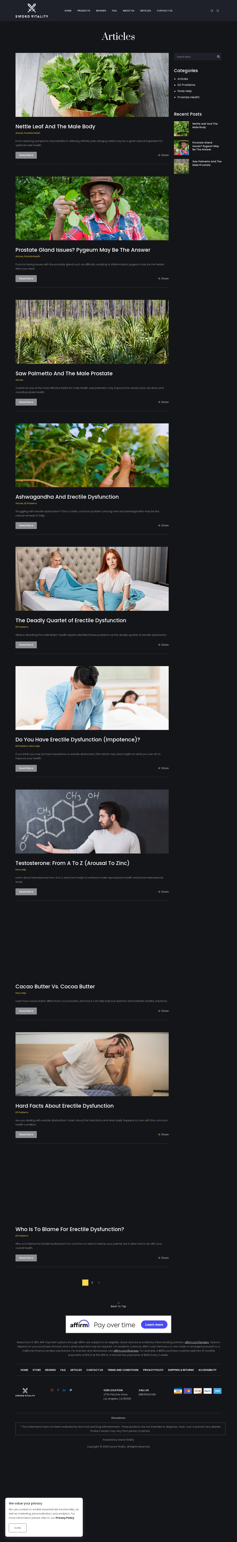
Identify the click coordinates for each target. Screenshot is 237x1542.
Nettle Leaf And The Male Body (55, 126)
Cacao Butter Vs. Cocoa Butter (55, 986)
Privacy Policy (153, 1370)
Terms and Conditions (123, 1370)
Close (17, 1528)
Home (24, 1370)
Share (165, 155)
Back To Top (118, 1306)
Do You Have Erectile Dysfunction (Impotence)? (77, 739)
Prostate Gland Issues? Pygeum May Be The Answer (82, 249)
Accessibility (207, 1370)
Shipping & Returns (181, 1370)
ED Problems (30, 503)
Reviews (50, 1370)
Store (37, 1370)
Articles (19, 132)
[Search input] (195, 56)
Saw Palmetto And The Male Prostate (64, 373)
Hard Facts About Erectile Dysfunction (64, 1105)
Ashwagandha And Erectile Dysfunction (67, 496)
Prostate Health (32, 132)
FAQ (63, 1370)
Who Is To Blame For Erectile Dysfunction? (69, 1229)
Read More (26, 155)
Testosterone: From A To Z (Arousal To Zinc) (72, 863)
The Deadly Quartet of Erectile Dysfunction (70, 620)
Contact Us (94, 1370)
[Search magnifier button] (218, 56)
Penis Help (34, 746)
